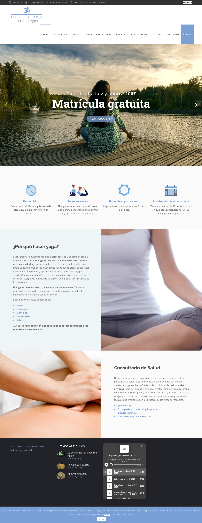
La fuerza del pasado (79, 464)
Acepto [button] (101, 519)
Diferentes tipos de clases (124, 201)
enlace (107, 514)
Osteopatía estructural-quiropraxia (137, 409)
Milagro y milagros (78, 473)
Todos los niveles (78, 201)
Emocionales (23, 316)
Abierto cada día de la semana (171, 201)
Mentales (21, 312)
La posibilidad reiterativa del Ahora (82, 454)
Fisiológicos (22, 309)
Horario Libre (31, 201)
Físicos (20, 305)
